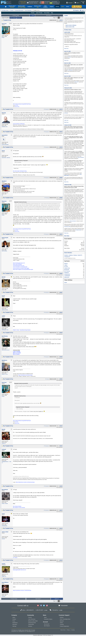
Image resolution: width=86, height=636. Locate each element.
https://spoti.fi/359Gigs (17, 264)
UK (2, 195)
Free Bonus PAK (67, 226)
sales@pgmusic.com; (22, 631)
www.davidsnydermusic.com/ (18, 265)
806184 (61, 560)
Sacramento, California (6, 157)
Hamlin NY (4, 443)
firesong (46, 197)
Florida (3, 37)
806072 (61, 510)
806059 (61, 486)
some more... (17, 106)
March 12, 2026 (67, 63)
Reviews (30, 626)
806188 (61, 578)
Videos (61, 622)
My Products (47, 625)
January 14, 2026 (67, 125)
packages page (78, 229)
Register (76, 10)
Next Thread (49, 15)
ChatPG (66, 15)
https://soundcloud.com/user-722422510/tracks (22, 590)
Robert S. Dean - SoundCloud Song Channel (21, 329)
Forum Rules (47, 12)
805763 (61, 131)
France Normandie (5, 144)
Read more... (66, 48)
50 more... (17, 105)
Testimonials (31, 624)
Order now (66, 120)
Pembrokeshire (4, 525)
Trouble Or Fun (7, 20)
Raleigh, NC (4, 576)
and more (66, 113)
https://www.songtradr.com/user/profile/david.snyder (23, 269)
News (45, 617)
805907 (61, 292)
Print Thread (13, 17)
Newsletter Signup (48, 619)
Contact (14, 619)
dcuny (47, 379)
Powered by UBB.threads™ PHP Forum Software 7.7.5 (43, 635)
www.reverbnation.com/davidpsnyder (20, 266)
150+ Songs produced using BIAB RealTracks (22, 103)
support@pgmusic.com (30, 631)
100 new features (81, 157)
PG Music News (67, 29)
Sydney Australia (5, 309)
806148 (61, 528)
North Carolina (4, 250)
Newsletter (64, 605)
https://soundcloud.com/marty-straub (25, 375)
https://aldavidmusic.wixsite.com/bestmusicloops (25, 482)
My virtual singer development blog (20, 171)
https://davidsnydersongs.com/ (19, 262)
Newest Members (68, 252)
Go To (19, 17)
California (3, 596)
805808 (61, 177)
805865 (61, 197)
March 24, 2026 (67, 51)
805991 (61, 379)
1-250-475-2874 (54, 1)
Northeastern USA (5, 329)
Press (13, 620)
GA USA (3, 538)
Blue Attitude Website (17, 506)
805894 (61, 273)
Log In (82, 10)
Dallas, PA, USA (5, 374)
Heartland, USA (4, 126)
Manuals (62, 620)
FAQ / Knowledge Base (65, 619)
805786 (61, 147)
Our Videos (15, 557)
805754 (61, 109)
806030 (61, 425)
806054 (61, 445)
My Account (46, 624)
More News (66, 235)
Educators (14, 624)
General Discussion (19, 10)
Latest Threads (39, 12)
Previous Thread (15, 15)
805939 (61, 332)
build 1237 (76, 81)
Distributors (15, 622)
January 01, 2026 (67, 184)
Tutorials (62, 624)
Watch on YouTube (17, 352)
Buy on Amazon (16, 354)
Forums (11, 10)
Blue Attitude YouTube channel (19, 507)
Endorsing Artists (32, 622)
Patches (61, 617)
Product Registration (64, 626)
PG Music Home (5, 10)
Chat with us (55, 610)
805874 (61, 234)
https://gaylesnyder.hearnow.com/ (19, 569)
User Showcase (28, 10)
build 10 (69, 57)
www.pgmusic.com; (14, 631)
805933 (61, 312)
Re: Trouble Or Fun (8, 109)
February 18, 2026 (68, 87)
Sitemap (14, 626)
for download (70, 70)
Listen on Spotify (16, 351)
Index (32, 15)
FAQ (52, 12)
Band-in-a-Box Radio (33, 620)
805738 (61, 20)
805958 (61, 356)
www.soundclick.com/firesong (18, 123)
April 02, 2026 (67, 32)
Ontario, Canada (5, 503)
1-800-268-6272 (47, 1)
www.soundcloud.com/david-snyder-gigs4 (21, 268)
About (13, 617)
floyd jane (46, 109)
